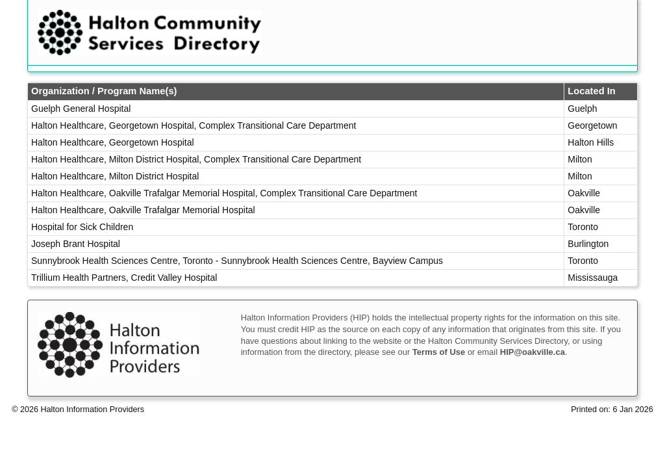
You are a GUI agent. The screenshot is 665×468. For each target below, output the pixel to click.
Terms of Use (438, 352)
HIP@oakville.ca (532, 352)
